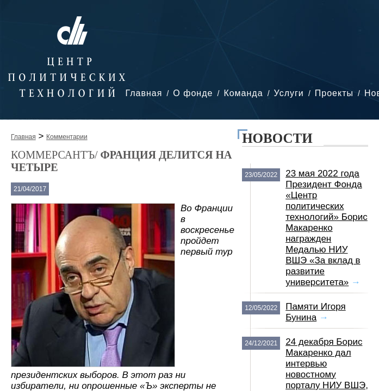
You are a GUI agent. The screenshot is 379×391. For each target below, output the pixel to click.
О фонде (193, 93)
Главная (143, 93)
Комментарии (67, 137)
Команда (243, 93)
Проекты (334, 93)
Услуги (289, 93)
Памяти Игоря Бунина (315, 312)
